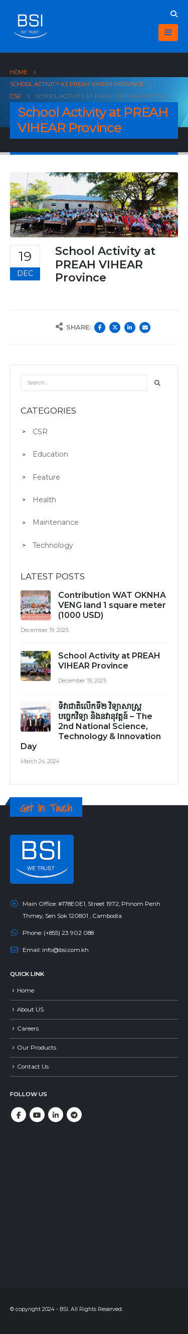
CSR (40, 431)
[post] (37, 605)
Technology (53, 545)
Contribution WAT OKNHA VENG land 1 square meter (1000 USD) (112, 605)
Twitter (114, 327)
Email (144, 327)
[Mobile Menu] (168, 32)
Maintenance (56, 522)
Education (50, 454)
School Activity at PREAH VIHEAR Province (109, 661)
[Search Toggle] (173, 14)
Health (44, 499)
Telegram (74, 1114)
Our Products (36, 1047)
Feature (46, 477)
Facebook (99, 327)
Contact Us (33, 1066)
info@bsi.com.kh (65, 949)
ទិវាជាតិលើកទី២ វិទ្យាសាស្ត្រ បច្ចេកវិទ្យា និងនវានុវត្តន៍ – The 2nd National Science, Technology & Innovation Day (91, 726)
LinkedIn (129, 327)
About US (30, 1009)
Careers (28, 1028)
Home (25, 990)
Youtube (37, 1114)
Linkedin (55, 1114)
